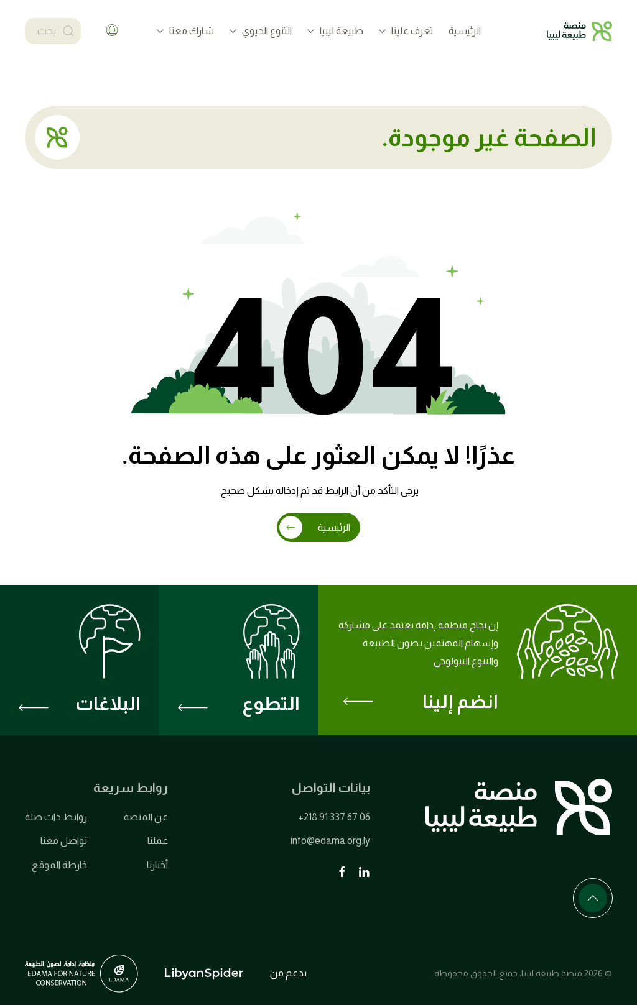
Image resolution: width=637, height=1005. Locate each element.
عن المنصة (146, 817)
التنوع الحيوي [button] (261, 30)
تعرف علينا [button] (406, 30)
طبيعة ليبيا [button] (335, 30)
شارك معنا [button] (185, 30)
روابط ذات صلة (56, 817)
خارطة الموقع (59, 865)
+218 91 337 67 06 (334, 817)
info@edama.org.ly (330, 840)
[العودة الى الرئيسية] (579, 31)
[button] (593, 898)
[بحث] (53, 31)
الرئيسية (465, 30)
